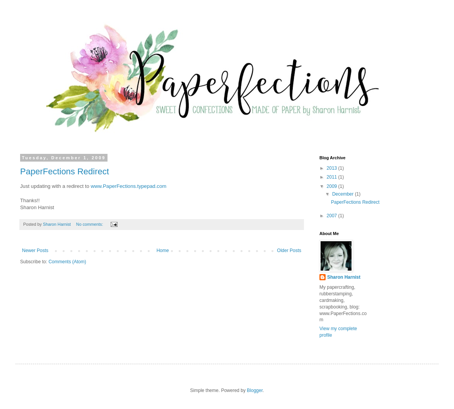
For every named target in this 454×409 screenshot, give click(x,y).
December (343, 194)
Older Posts (289, 250)
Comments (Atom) (67, 261)
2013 (332, 168)
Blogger (255, 390)
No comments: (90, 224)
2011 (332, 177)
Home (163, 250)
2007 (332, 215)
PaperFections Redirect (64, 171)
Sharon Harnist (343, 277)
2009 (332, 186)
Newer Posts (35, 250)
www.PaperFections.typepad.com (129, 186)
